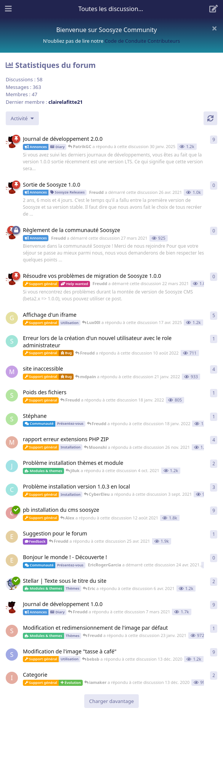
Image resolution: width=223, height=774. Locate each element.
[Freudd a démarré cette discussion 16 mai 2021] (12, 142)
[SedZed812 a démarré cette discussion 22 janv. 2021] (12, 631)
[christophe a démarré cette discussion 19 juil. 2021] (12, 513)
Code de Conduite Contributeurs (142, 40)
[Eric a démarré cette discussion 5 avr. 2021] (12, 584)
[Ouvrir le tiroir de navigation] (7, 9)
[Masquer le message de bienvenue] (214, 28)
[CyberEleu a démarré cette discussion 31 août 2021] (12, 490)
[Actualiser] (210, 118)
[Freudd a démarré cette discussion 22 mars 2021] (12, 279)
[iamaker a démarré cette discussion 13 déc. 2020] (12, 678)
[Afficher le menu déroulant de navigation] (112, 9)
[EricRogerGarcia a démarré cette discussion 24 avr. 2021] (12, 537)
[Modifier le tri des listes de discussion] (22, 118)
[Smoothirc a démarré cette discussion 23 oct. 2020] (12, 654)
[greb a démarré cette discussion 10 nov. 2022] (12, 318)
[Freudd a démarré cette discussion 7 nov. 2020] (12, 607)
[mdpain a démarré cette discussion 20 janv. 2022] (12, 372)
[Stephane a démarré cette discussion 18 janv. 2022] (12, 395)
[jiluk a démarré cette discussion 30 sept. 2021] (12, 466)
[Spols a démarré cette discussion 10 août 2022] (12, 341)
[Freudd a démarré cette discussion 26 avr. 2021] (12, 188)
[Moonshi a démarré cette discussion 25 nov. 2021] (12, 442)
